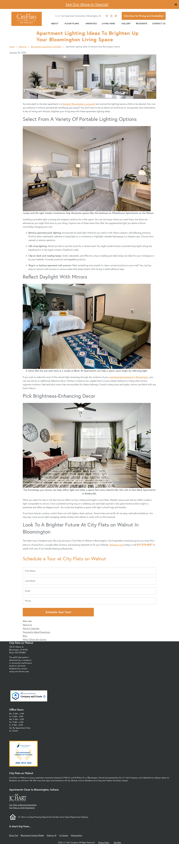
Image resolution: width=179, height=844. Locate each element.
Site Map (117, 842)
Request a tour (116, 544)
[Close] (176, 5)
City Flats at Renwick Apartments (23, 805)
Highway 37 (51, 835)
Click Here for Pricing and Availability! (144, 15)
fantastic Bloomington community (78, 103)
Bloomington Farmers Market (32, 835)
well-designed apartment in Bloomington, (129, 377)
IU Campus (63, 835)
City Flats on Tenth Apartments (22, 808)
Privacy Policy (103, 842)
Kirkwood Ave (76, 835)
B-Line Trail (13, 835)
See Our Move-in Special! (87, 4)
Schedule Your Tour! (58, 612)
